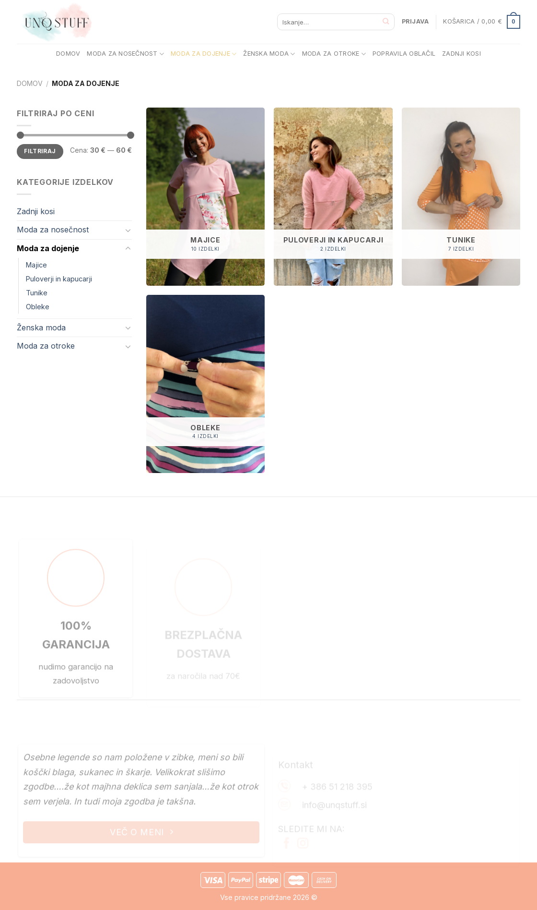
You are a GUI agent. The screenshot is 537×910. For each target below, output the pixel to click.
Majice (36, 265)
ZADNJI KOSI (461, 53)
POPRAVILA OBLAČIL (404, 53)
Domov (30, 83)
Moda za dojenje (48, 248)
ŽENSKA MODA (269, 54)
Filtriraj (40, 151)
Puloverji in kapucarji (59, 279)
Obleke (37, 307)
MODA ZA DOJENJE (203, 54)
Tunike (36, 293)
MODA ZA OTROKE (334, 54)
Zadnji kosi (36, 211)
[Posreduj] (386, 22)
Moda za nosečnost (53, 229)
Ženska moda (41, 327)
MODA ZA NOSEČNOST (125, 54)
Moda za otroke (46, 346)
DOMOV (68, 53)
